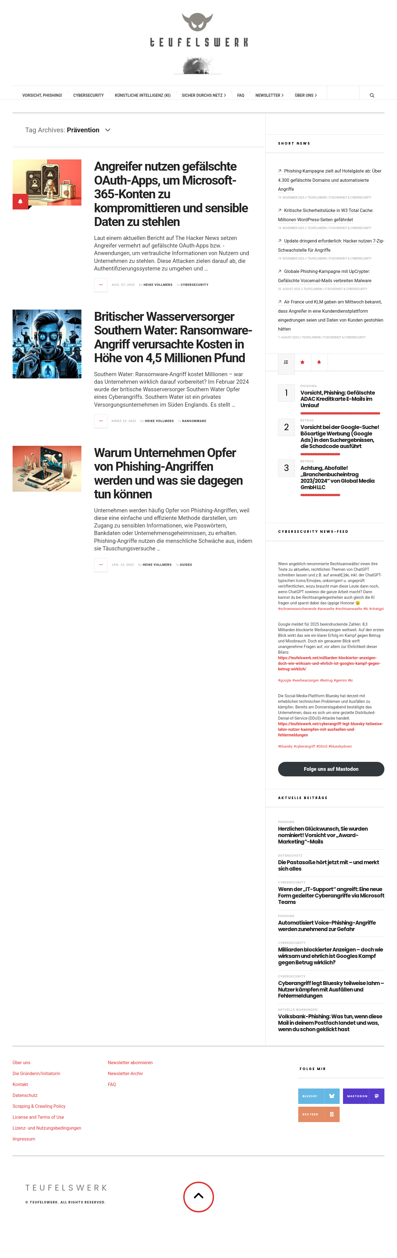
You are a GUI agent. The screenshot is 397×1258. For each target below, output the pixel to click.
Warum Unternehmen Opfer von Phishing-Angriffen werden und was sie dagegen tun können (168, 479)
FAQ (241, 95)
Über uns (306, 95)
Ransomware (194, 426)
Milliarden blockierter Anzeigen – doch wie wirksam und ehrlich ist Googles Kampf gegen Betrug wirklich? (330, 961)
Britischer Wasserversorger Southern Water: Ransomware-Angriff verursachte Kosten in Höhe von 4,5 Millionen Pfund (173, 343)
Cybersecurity (89, 95)
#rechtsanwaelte (348, 614)
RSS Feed (320, 1120)
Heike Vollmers (158, 290)
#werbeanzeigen (305, 686)
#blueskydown (340, 752)
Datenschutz (290, 861)
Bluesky (320, 1101)
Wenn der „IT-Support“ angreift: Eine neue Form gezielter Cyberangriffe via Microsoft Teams (331, 901)
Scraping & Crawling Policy (39, 1112)
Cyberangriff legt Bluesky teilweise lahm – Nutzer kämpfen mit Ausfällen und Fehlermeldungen (331, 995)
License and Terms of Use (38, 1122)
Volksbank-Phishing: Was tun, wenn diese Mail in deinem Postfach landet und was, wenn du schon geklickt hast (330, 1028)
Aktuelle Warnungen (298, 1015)
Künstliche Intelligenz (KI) (143, 95)
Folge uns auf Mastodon (331, 775)
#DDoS (321, 752)
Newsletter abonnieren (130, 1068)
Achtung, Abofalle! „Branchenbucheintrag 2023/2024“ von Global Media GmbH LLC (337, 483)
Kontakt (20, 1090)
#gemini (340, 686)
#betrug (326, 686)
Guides (186, 570)
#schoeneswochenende (297, 614)
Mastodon (365, 1101)
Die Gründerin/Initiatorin (36, 1079)
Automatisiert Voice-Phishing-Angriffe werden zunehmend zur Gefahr (327, 931)
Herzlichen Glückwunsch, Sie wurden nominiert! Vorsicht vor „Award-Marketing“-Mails (323, 841)
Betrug (307, 426)
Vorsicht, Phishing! (42, 95)
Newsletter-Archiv (125, 1079)
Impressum (24, 1144)
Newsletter (270, 95)
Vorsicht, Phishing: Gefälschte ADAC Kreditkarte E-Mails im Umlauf (337, 404)
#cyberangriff (304, 752)
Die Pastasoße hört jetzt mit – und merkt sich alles (328, 871)
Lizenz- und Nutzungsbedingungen (47, 1133)
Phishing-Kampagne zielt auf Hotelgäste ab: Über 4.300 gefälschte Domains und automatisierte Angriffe (330, 185)
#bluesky (285, 752)
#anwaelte (326, 614)
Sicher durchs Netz (204, 95)
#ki (365, 614)
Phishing (308, 392)
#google (285, 686)
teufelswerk (67, 1193)
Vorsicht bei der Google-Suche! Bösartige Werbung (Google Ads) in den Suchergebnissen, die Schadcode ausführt (339, 442)
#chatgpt (376, 614)
